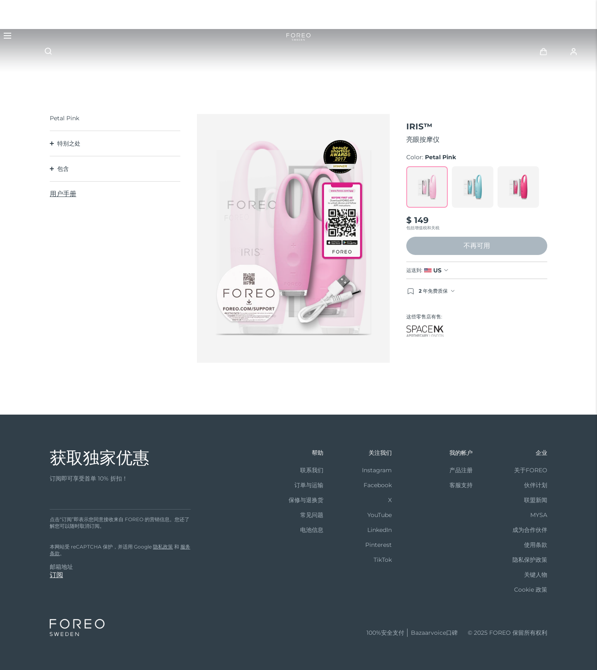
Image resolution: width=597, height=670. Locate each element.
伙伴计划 (535, 485)
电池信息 (311, 530)
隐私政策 (163, 547)
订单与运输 (308, 485)
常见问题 (311, 515)
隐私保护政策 (529, 559)
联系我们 (311, 470)
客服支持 (461, 485)
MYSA (538, 515)
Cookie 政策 (530, 589)
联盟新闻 (535, 500)
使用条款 (535, 545)
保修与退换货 (306, 500)
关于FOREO (530, 470)
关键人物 (535, 574)
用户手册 (63, 194)
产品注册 (461, 470)
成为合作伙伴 (529, 530)
